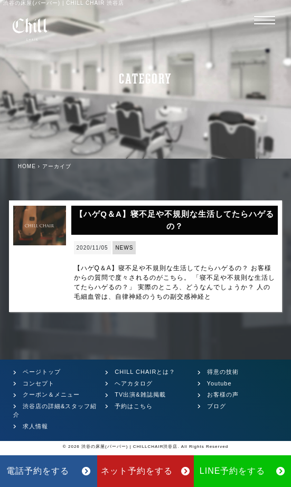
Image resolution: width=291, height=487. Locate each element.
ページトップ (42, 372)
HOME (27, 166)
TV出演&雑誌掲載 (140, 394)
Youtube (219, 383)
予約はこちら (134, 406)
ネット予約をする (145, 470)
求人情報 (35, 426)
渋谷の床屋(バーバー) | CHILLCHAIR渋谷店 (129, 446)
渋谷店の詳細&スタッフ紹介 (55, 410)
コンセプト (38, 383)
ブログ (216, 406)
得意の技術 (223, 372)
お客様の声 (223, 394)
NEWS (124, 248)
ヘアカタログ (134, 383)
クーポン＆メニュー (51, 394)
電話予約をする (48, 470)
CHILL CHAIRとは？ (145, 372)
